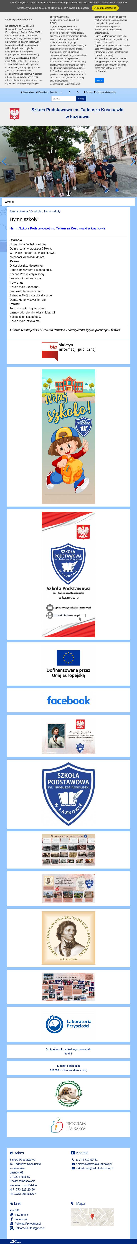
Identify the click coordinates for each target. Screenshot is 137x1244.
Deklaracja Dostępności (27, 1228)
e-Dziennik (19, 1214)
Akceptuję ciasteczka (105, 8)
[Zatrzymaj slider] (68, 193)
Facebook (18, 1219)
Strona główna (27, 92)
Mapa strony (42, 92)
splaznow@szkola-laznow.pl (91, 1163)
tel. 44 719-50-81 (84, 1159)
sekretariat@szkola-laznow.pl (92, 1168)
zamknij (100, 80)
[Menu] (68, 202)
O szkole (36, 211)
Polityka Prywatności (25, 1223)
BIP (14, 1210)
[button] (4, 161)
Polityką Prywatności (89, 2)
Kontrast (88, 92)
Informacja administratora (105, 92)
